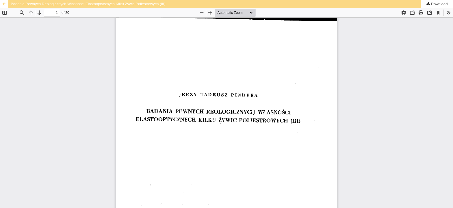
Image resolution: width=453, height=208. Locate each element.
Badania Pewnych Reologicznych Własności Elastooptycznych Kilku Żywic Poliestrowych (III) (88, 4)
